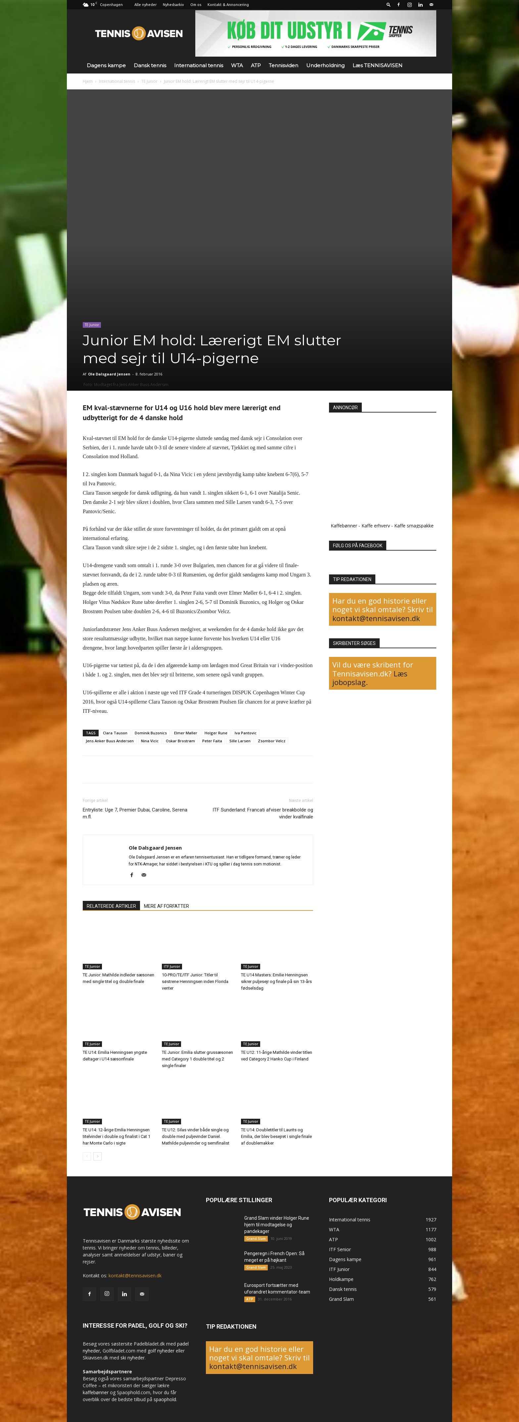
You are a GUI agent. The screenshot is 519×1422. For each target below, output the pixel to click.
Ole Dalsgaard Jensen (109, 373)
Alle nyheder (145, 5)
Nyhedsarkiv (173, 5)
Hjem (88, 81)
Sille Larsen (240, 740)
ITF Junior (172, 966)
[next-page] (97, 1156)
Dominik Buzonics (151, 732)
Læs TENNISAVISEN (377, 65)
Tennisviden (283, 65)
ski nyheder (132, 1357)
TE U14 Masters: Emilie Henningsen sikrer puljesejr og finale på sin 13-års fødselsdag (276, 981)
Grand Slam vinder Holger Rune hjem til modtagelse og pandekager (276, 1224)
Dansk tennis (150, 65)
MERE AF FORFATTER (166, 906)
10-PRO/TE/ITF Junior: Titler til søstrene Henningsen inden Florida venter (195, 981)
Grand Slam (256, 1238)
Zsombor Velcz (271, 740)
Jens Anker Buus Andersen (110, 740)
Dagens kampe (106, 65)
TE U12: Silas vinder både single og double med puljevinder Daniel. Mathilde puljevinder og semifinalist (195, 1136)
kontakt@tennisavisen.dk (376, 618)
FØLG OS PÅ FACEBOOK (357, 545)
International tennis (198, 65)
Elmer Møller (185, 732)
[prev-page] (87, 1156)
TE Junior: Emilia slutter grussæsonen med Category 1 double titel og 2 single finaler (197, 1059)
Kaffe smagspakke (414, 525)
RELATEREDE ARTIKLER (111, 906)
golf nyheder (161, 1351)
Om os (195, 5)
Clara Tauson (115, 732)
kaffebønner (96, 1392)
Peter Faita (212, 740)
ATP (256, 65)
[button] (389, 4)
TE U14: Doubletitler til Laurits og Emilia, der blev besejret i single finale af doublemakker (276, 1136)
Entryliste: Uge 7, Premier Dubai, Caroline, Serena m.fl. (135, 813)
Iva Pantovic (246, 732)
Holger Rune (216, 732)
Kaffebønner (344, 525)
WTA (237, 65)
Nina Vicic (150, 740)
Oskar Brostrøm (180, 740)
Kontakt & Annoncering (228, 5)
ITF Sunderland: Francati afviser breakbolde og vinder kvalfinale (262, 813)
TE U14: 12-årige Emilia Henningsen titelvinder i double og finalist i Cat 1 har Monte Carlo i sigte (116, 1136)
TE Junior (149, 81)
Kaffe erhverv (375, 525)
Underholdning (325, 65)
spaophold (165, 1399)
